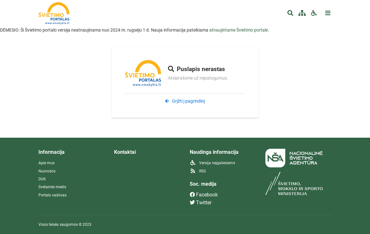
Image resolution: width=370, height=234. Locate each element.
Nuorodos (46, 171)
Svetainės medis (52, 187)
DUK (42, 179)
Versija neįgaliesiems (212, 163)
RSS (198, 171)
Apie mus (46, 163)
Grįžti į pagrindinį (185, 101)
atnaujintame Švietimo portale (238, 30)
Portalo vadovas (52, 195)
